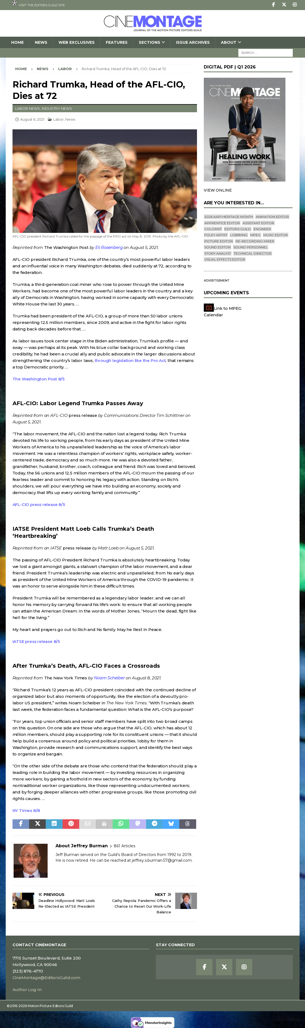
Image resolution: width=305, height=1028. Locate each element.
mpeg (255, 235)
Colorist (213, 229)
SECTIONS (149, 42)
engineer (262, 229)
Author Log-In (27, 989)
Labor (58, 119)
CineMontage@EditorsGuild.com (46, 977)
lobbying (239, 235)
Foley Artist (215, 235)
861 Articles (124, 845)
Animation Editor (272, 217)
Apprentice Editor (222, 223)
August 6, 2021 (32, 119)
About (228, 42)
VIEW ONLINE (218, 190)
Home (17, 42)
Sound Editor (217, 247)
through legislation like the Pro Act (130, 360)
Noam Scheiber (109, 677)
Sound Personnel (250, 247)
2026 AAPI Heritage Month (228, 217)
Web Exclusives (76, 42)
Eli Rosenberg (108, 247)
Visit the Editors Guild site (38, 3)
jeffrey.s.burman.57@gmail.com (162, 860)
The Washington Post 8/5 (38, 379)
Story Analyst (217, 253)
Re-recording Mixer (255, 241)
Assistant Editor (258, 223)
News (41, 42)
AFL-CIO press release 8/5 (39, 504)
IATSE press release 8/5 (36, 641)
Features (117, 42)
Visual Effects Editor (224, 259)
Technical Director (253, 253)
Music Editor (275, 235)
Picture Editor (218, 241)
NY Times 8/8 (26, 810)
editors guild (237, 229)
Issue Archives (193, 42)
